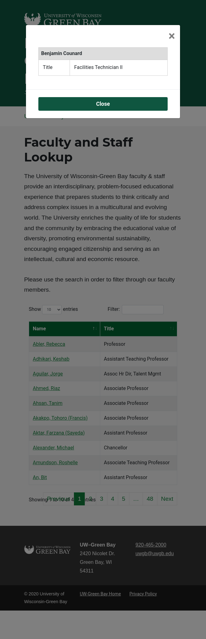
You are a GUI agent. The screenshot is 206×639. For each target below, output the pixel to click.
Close (103, 104)
